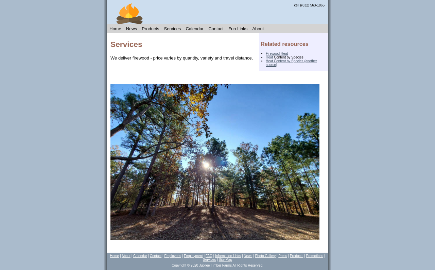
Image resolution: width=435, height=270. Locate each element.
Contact (216, 28)
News (131, 28)
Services (172, 28)
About (258, 28)
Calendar (195, 28)
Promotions (315, 256)
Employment (193, 256)
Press (282, 256)
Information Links (228, 256)
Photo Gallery (265, 256)
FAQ (209, 256)
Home (115, 28)
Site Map (225, 259)
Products (150, 28)
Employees (172, 256)
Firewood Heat (277, 53)
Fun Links (237, 28)
